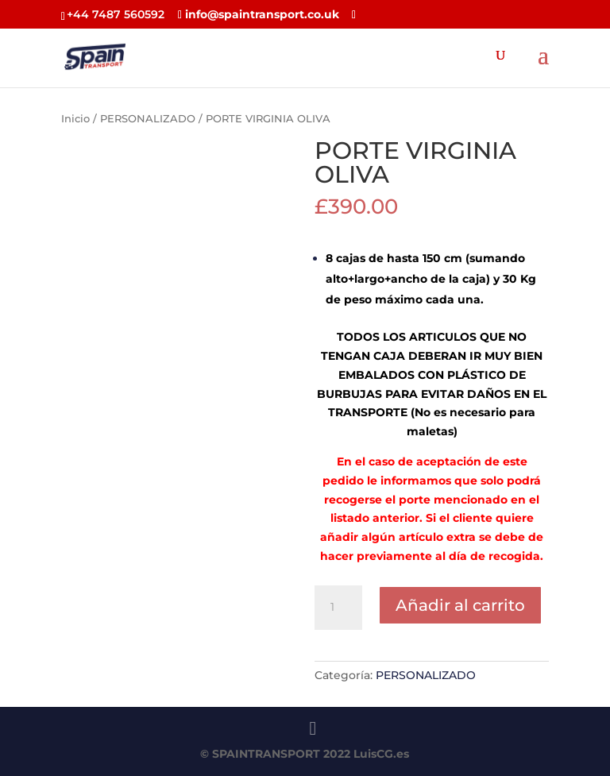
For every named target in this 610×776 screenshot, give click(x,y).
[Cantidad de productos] (338, 607)
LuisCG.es (381, 754)
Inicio (75, 119)
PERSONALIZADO (147, 119)
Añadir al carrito (460, 605)
